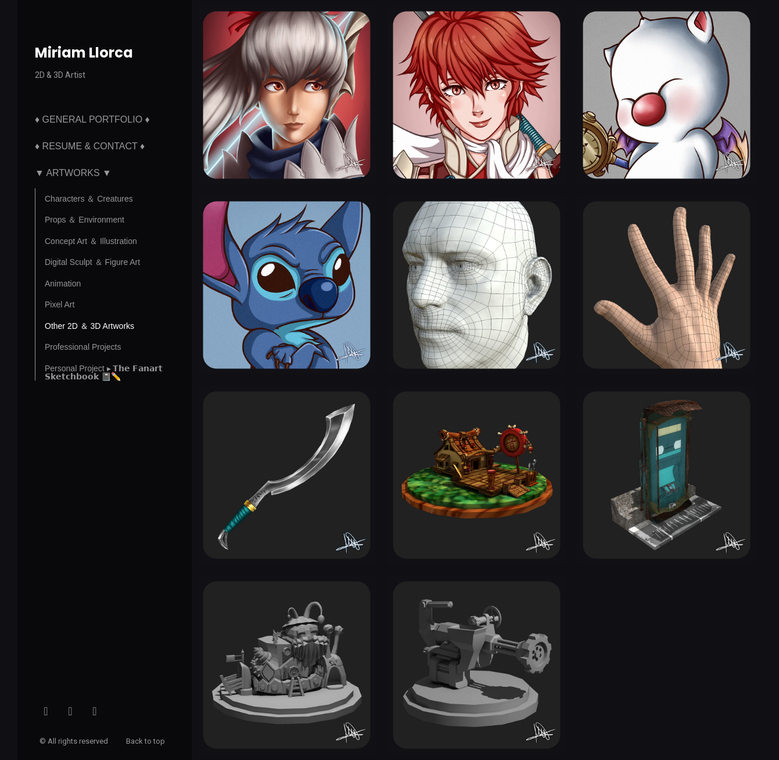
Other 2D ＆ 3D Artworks (89, 326)
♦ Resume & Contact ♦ (90, 146)
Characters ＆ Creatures (89, 198)
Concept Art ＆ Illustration (91, 241)
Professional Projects (83, 347)
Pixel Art (59, 304)
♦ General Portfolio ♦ (92, 119)
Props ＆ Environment (84, 219)
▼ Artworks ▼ (73, 173)
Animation (63, 283)
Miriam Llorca (84, 52)
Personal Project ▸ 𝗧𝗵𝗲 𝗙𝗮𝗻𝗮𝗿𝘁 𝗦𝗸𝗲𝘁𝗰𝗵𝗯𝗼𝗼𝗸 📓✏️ (104, 372)
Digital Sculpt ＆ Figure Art (92, 262)
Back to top (146, 741)
